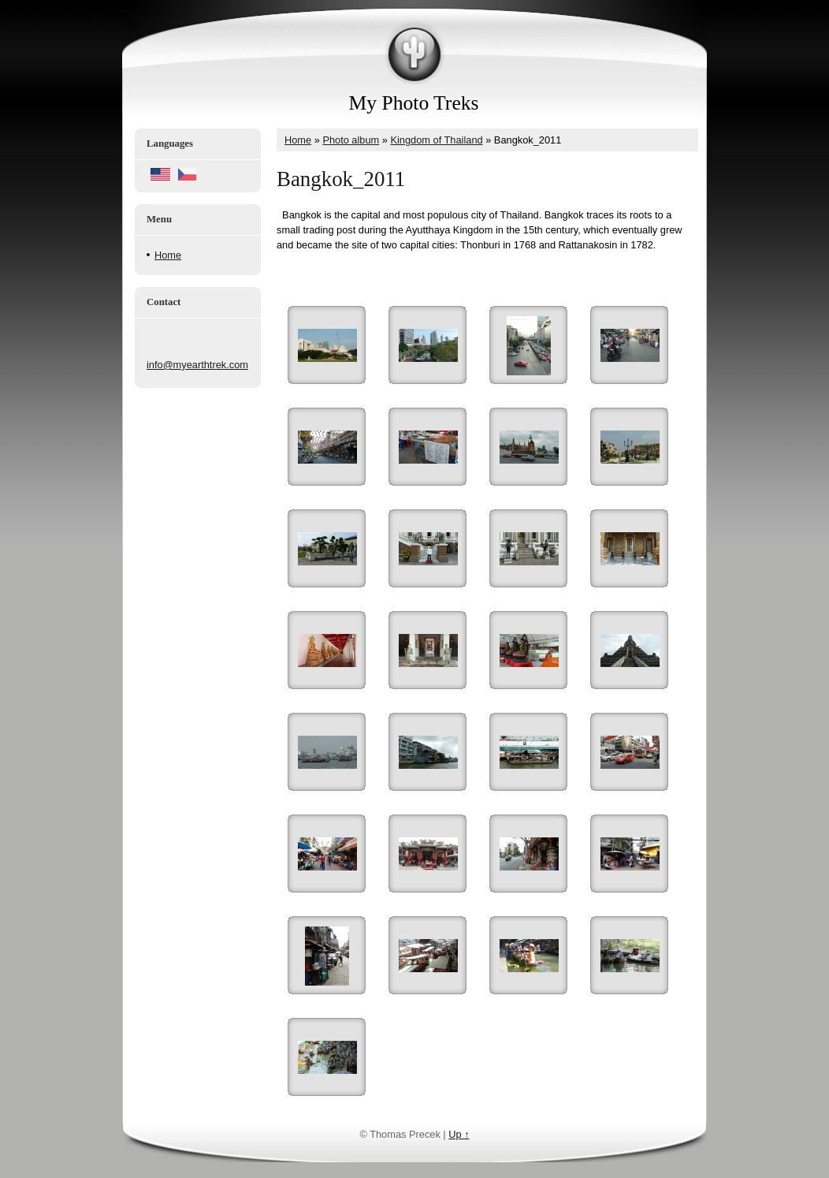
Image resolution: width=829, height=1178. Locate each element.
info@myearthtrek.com (197, 365)
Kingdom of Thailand (436, 140)
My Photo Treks (414, 102)
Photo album (350, 140)
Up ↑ (458, 1134)
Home (167, 255)
